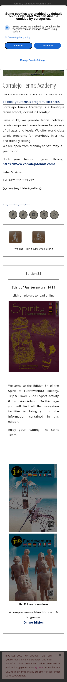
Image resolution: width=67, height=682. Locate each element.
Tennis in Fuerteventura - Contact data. (24, 94)
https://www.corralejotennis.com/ (29, 164)
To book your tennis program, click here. (31, 102)
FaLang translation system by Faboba (16, 205)
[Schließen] (60, 655)
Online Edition (33, 622)
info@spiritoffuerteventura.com (34, 3)
